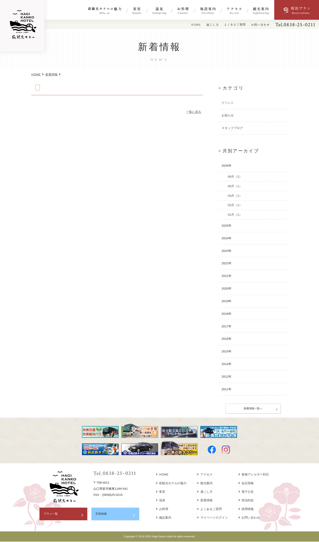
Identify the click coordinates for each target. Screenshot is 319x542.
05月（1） (235, 186)
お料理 (162, 509)
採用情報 (246, 509)
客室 (160, 492)
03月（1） (235, 195)
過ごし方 (205, 492)
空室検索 (101, 514)
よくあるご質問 (209, 509)
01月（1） (235, 214)
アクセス (205, 475)
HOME (36, 74)
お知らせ (228, 115)
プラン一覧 (51, 514)
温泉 (160, 501)
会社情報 (246, 483)
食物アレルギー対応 (253, 475)
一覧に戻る (193, 112)
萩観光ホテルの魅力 (171, 483)
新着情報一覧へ (253, 408)
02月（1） (235, 205)
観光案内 (205, 483)
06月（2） (235, 176)
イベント (228, 102)
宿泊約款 (246, 501)
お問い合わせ (249, 518)
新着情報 (51, 74)
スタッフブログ (232, 128)
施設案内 (164, 518)
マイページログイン (212, 518)
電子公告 (246, 492)
